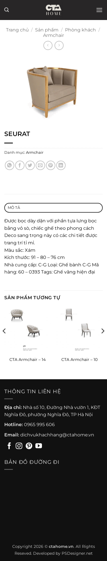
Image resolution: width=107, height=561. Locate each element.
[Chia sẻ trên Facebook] (20, 165)
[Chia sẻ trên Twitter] (30, 165)
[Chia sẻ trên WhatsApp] (9, 165)
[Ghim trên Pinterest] (50, 165)
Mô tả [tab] (14, 207)
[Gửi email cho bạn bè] (40, 165)
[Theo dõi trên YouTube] (38, 446)
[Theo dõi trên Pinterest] (29, 446)
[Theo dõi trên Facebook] (9, 446)
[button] (6, 9)
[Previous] (4, 342)
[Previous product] (58, 45)
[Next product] (47, 45)
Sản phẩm (46, 30)
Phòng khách (80, 30)
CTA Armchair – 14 (27, 359)
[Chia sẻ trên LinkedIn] (61, 165)
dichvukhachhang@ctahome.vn (57, 435)
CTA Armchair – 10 (79, 359)
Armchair (53, 35)
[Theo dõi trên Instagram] (19, 446)
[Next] (102, 342)
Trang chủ (17, 30)
